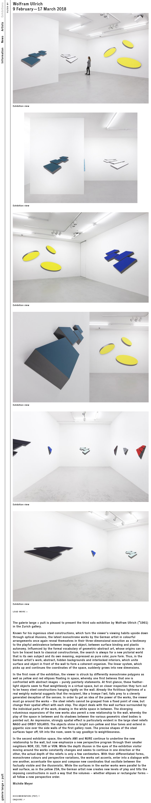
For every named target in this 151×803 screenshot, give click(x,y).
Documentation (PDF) (26, 796)
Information (2, 55)
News (2, 39)
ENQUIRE (19, 799)
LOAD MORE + (20, 611)
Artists (2, 26)
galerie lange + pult (2, 787)
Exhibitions (2, 9)
